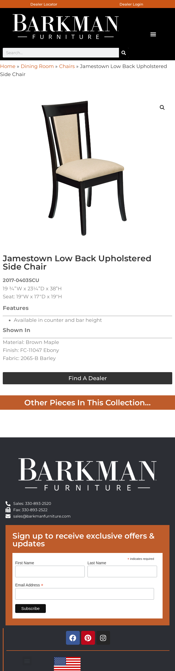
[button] (153, 34)
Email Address (29, 585)
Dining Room (37, 66)
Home (7, 66)
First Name (24, 563)
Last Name (97, 563)
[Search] (124, 53)
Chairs (67, 66)
